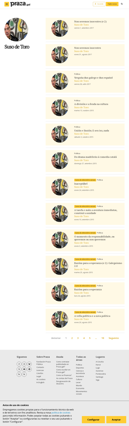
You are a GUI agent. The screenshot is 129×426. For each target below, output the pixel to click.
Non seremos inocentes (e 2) (90, 21)
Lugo (98, 368)
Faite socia (112, 4)
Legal (39, 376)
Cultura (79, 379)
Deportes (80, 368)
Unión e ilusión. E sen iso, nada (91, 130)
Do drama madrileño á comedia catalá (95, 156)
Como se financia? (64, 375)
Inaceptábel (81, 183)
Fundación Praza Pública (44, 362)
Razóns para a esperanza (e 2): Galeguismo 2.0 (98, 264)
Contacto (40, 367)
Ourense (99, 371)
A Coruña (100, 361)
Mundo (79, 385)
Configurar (93, 419)
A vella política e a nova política (92, 315)
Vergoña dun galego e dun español (93, 77)
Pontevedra (101, 374)
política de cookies (60, 412)
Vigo (97, 380)
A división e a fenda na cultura (91, 104)
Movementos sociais (81, 392)
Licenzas (40, 370)
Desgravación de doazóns (63, 382)
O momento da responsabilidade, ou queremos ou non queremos (94, 238)
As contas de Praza (64, 378)
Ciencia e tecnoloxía (80, 372)
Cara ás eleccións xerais (85, 180)
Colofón (40, 373)
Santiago (99, 377)
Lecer (78, 382)
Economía (80, 388)
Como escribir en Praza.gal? (63, 370)
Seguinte (114, 338)
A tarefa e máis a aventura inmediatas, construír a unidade (95, 211)
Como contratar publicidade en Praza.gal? (62, 364)
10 (102, 338)
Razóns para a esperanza (88, 289)
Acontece (80, 376)
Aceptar (116, 419)
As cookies (41, 379)
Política (77, 74)
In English (40, 382)
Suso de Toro (81, 24)
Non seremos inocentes (87, 47)
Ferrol (98, 364)
